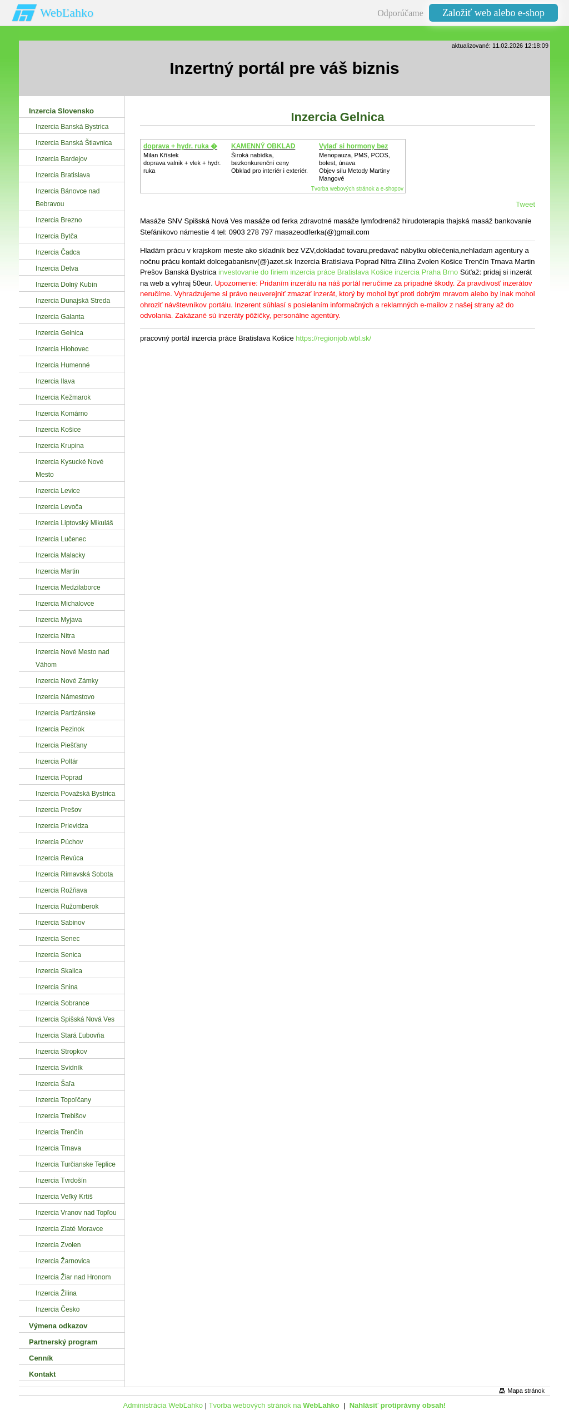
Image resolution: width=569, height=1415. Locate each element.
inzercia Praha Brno (426, 272)
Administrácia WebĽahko (163, 1405)
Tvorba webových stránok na (273, 1405)
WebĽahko (66, 12)
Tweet (525, 204)
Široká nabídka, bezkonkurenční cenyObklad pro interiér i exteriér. (269, 163)
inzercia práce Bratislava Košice (341, 272)
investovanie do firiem (253, 272)
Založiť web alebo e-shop (493, 12)
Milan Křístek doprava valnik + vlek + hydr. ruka (182, 163)
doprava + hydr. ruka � (180, 146)
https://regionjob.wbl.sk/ (333, 338)
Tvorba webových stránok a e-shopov (357, 189)
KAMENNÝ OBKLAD (263, 146)
